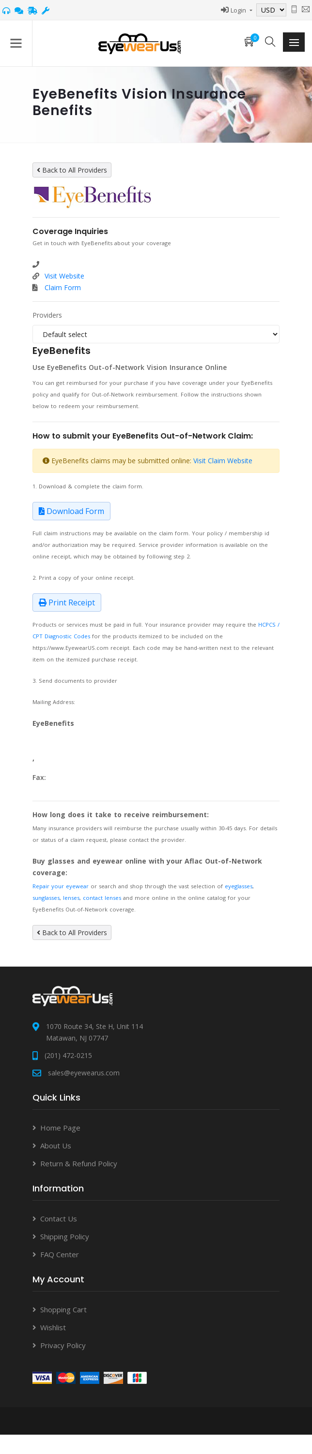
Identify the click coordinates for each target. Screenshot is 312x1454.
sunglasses (46, 897)
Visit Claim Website (222, 460)
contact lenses (102, 897)
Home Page (60, 1127)
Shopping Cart (63, 1309)
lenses (71, 897)
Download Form (71, 511)
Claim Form (63, 287)
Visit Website (64, 275)
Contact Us (58, 1218)
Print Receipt (67, 602)
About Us (55, 1145)
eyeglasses (238, 886)
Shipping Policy (64, 1236)
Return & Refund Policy (78, 1163)
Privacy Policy (63, 1345)
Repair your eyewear (60, 886)
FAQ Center (59, 1254)
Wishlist (53, 1327)
